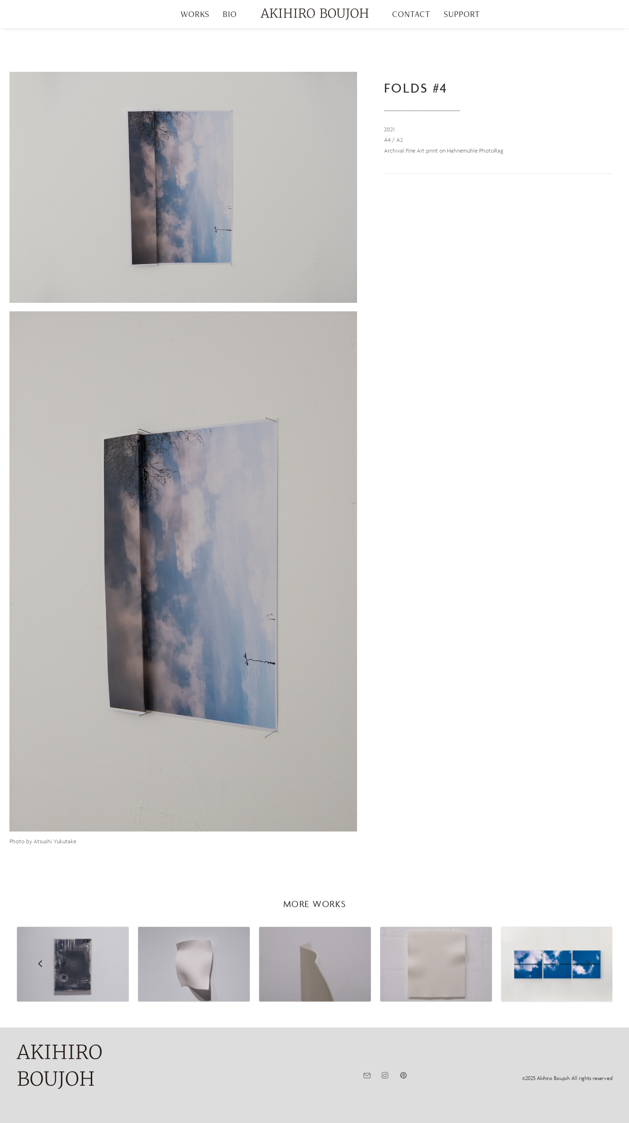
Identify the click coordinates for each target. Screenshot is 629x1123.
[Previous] (41, 988)
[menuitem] (195, 14)
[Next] (588, 988)
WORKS (195, 14)
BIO (230, 14)
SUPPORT (462, 14)
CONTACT (411, 14)
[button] (183, 187)
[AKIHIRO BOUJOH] (314, 14)
